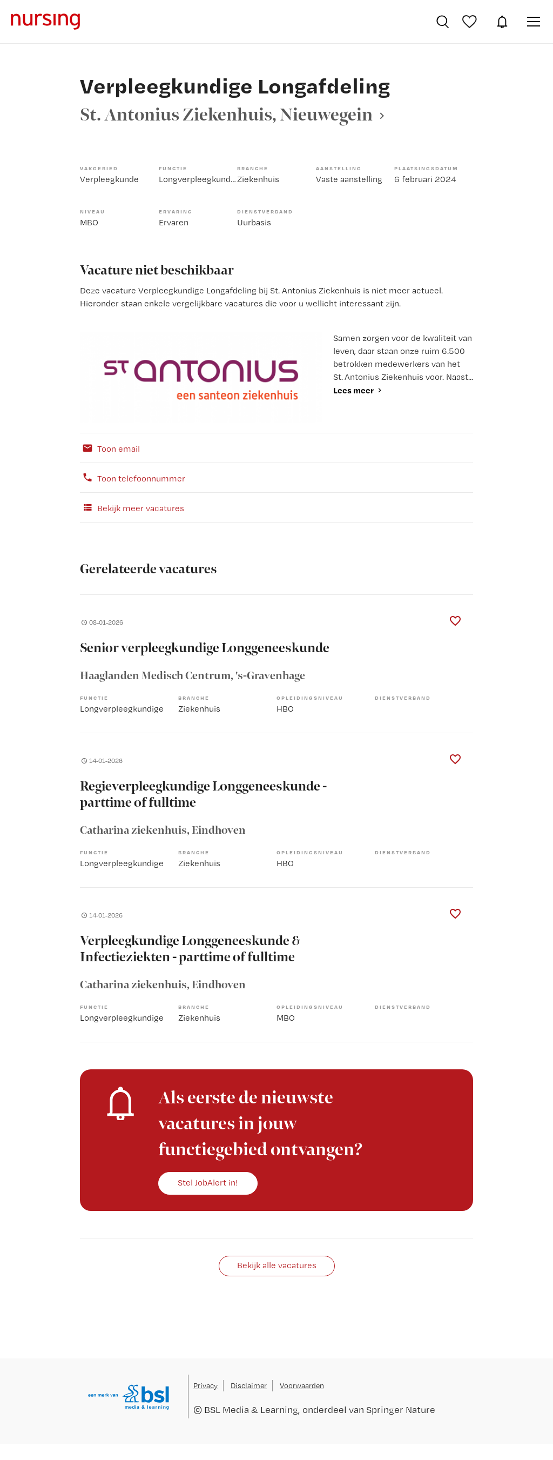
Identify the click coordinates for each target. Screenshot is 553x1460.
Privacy (205, 1385)
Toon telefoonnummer (132, 477)
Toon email (110, 447)
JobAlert (502, 21)
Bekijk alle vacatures (276, 1265)
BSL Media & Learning (251, 1409)
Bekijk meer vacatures (132, 507)
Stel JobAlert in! (208, 1182)
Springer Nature (400, 1409)
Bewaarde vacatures (471, 21)
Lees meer (353, 390)
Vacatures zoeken (442, 21)
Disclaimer (249, 1385)
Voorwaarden (302, 1385)
